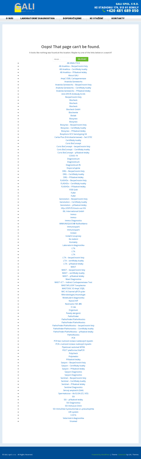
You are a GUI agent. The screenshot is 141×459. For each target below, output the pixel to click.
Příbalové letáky (73, 359)
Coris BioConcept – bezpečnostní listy (73, 146)
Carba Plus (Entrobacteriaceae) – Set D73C (73, 137)
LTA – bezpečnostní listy (73, 257)
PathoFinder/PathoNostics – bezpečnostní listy (73, 325)
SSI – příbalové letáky (73, 399)
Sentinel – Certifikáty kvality (73, 381)
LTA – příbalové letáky (73, 263)
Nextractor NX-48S (73, 304)
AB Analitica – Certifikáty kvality (73, 69)
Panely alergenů (73, 313)
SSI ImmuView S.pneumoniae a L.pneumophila (73, 409)
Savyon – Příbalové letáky (73, 368)
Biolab (73, 115)
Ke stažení (96, 18)
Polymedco (73, 356)
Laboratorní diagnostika (37, 18)
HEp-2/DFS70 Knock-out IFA (73, 208)
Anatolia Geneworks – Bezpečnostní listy (73, 84)
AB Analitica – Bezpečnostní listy (73, 66)
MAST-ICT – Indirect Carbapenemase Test (73, 282)
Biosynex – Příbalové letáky (73, 131)
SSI (73, 396)
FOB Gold (73, 189)
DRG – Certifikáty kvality (73, 174)
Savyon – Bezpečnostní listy (73, 362)
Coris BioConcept (73, 143)
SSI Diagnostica (73, 402)
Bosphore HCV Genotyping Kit (73, 134)
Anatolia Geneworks (73, 81)
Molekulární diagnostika (73, 297)
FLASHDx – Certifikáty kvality (73, 183)
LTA (73, 248)
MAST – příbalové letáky (73, 276)
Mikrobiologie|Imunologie (73, 294)
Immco (73, 214)
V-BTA (73, 415)
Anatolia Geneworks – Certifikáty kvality (73, 87)
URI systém (73, 412)
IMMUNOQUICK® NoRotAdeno (73, 223)
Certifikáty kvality (73, 140)
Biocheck (73, 100)
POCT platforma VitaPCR (73, 350)
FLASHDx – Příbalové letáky (73, 186)
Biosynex (73, 118)
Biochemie (73, 112)
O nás (9, 18)
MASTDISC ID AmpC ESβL (73, 288)
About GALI (73, 75)
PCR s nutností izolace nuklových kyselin (73, 344)
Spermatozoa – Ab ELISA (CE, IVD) (73, 393)
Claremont (122, 454)
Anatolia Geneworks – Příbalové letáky (73, 91)
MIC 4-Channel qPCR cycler (73, 291)
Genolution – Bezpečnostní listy (73, 199)
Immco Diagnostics (73, 220)
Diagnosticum (73, 158)
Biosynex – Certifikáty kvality (73, 128)
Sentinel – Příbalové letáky (73, 384)
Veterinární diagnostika (73, 418)
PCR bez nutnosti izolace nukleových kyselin (73, 341)
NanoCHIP (73, 301)
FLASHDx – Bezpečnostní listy (73, 180)
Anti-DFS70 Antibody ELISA (73, 94)
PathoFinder (73, 316)
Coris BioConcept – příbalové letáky (73, 152)
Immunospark (73, 226)
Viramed (73, 421)
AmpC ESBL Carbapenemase (73, 78)
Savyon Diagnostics (73, 372)
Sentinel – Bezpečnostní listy (73, 378)
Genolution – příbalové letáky (73, 205)
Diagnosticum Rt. (73, 165)
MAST (73, 267)
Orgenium (73, 310)
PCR (73, 338)
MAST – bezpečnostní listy (73, 270)
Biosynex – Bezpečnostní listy (73, 125)
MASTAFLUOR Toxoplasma (73, 285)
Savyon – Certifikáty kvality (73, 365)
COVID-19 (73, 155)
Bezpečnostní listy (73, 97)
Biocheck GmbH (73, 109)
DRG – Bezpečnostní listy (73, 171)
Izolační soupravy (73, 236)
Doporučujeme (72, 18)
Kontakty (118, 18)
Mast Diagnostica (73, 279)
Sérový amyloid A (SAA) (73, 390)
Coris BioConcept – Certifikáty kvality (73, 149)
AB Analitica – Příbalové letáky (73, 72)
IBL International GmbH (73, 211)
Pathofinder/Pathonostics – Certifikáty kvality (73, 328)
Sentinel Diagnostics (73, 387)
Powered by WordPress (101, 454)
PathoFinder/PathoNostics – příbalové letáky (73, 331)
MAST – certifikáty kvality (73, 273)
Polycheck (73, 353)
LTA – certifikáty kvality (73, 260)
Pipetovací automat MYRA (73, 347)
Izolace (73, 233)
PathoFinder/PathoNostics (73, 319)
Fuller (73, 192)
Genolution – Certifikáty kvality (73, 202)
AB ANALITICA (73, 63)
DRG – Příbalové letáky (73, 177)
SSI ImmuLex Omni (73, 405)
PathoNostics (73, 334)
